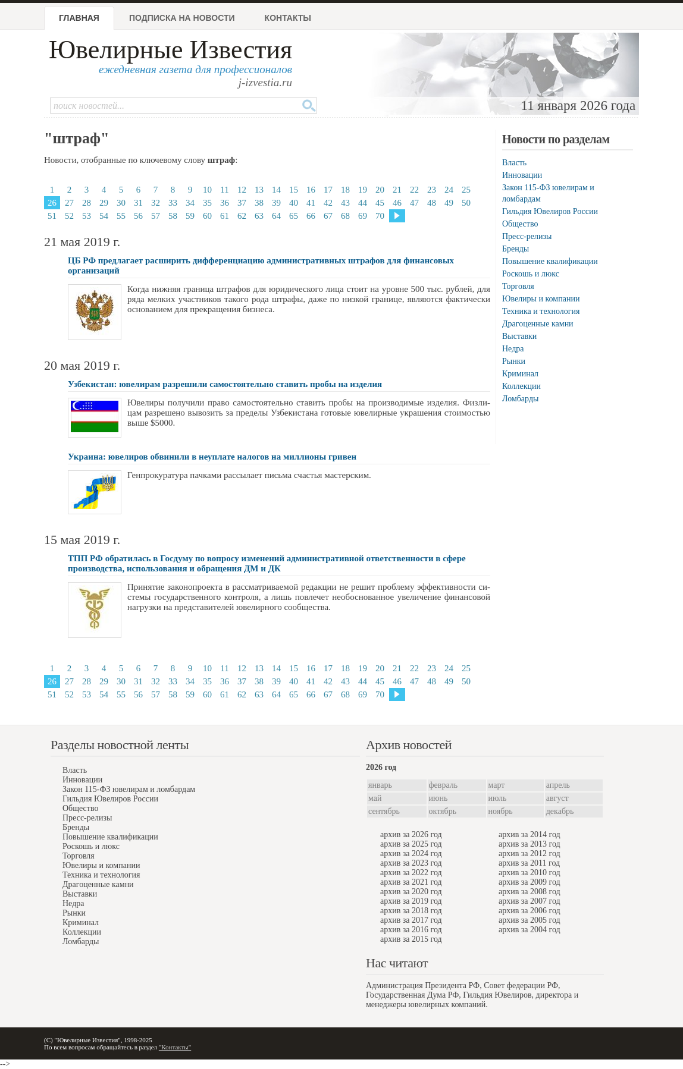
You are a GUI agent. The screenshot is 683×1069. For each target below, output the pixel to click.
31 (138, 202)
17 (328, 189)
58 (172, 216)
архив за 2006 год (529, 910)
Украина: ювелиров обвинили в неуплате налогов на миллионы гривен (212, 456)
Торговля (518, 286)
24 (448, 189)
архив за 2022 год (411, 872)
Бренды (515, 248)
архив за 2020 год (411, 891)
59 (190, 216)
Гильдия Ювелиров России (550, 211)
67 (328, 216)
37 (241, 202)
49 (448, 202)
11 (224, 189)
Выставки (519, 336)
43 (345, 202)
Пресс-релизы (527, 236)
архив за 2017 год (411, 920)
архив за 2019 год (411, 901)
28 (86, 202)
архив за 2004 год (529, 929)
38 (259, 202)
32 (155, 202)
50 (466, 202)
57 (155, 216)
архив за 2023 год (411, 863)
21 (397, 189)
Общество (520, 223)
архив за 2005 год (529, 920)
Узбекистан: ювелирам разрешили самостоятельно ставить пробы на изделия (225, 384)
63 (259, 216)
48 (431, 202)
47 (414, 202)
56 (138, 216)
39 (276, 202)
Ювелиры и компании (540, 298)
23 (431, 189)
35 (207, 202)
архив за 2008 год (529, 891)
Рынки (513, 361)
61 (224, 216)
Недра (513, 348)
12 (241, 189)
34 (190, 202)
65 (293, 216)
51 (52, 216)
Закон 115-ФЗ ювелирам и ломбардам (128, 789)
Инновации (522, 175)
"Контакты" (175, 1047)
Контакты (288, 18)
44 (362, 202)
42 (328, 202)
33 (172, 202)
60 (207, 216)
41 (310, 202)
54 (103, 216)
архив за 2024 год (411, 853)
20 (379, 189)
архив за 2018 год (411, 910)
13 (259, 189)
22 (414, 189)
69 (362, 216)
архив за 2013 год (529, 844)
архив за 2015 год (411, 939)
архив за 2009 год (529, 882)
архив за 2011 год (529, 863)
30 (121, 202)
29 (103, 202)
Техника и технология (540, 311)
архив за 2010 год (529, 872)
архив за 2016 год (411, 929)
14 (276, 189)
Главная (79, 18)
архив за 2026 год (411, 834)
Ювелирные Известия (170, 49)
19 (362, 189)
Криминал (520, 373)
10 (207, 189)
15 (293, 189)
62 (241, 216)
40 (293, 202)
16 (310, 189)
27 (69, 202)
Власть (514, 162)
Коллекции (521, 386)
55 (121, 216)
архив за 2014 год (529, 834)
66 (310, 216)
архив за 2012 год (529, 853)
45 (379, 202)
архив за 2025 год (411, 844)
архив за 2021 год (411, 882)
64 (276, 216)
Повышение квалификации (550, 261)
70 (379, 216)
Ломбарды (520, 398)
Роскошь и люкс (530, 273)
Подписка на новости (182, 18)
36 (224, 202)
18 (345, 189)
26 (52, 202)
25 (466, 189)
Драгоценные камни (538, 323)
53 (86, 216)
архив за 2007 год (529, 901)
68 (345, 216)
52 (69, 216)
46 (397, 202)
